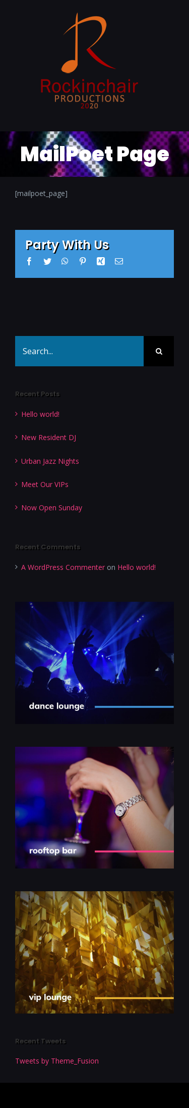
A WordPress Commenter (63, 567)
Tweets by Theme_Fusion (57, 1061)
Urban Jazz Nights (50, 461)
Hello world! (40, 414)
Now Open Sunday (51, 507)
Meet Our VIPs (45, 484)
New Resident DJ (48, 437)
